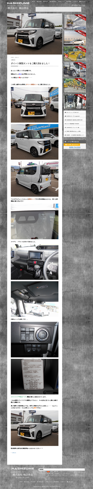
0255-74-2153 (78, 5)
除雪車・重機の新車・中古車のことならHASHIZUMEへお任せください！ (66, 471)
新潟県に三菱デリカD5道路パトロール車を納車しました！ (59, 473)
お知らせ (14, 452)
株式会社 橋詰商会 (23, 474)
